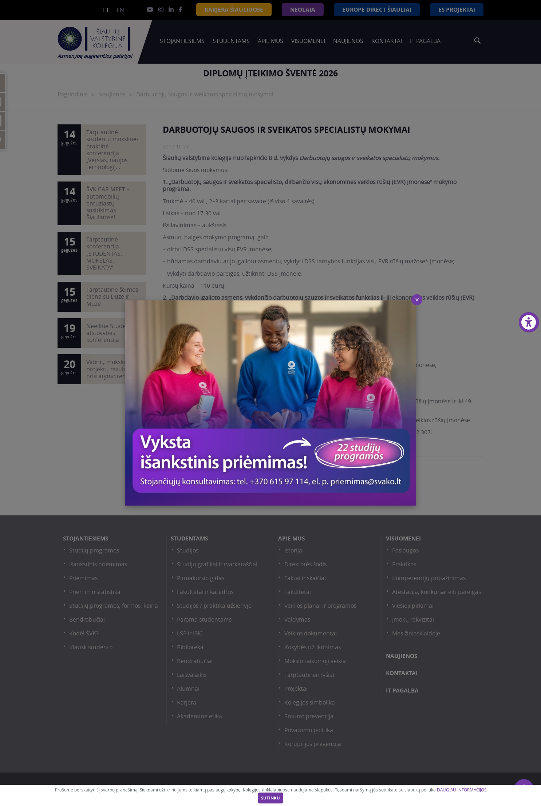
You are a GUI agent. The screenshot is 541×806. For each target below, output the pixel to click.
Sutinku (270, 798)
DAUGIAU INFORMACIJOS (461, 790)
